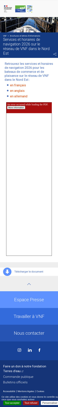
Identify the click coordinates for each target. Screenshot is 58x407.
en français (18, 85)
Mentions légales (26, 391)
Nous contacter (29, 333)
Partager (55, 54)
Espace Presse (29, 299)
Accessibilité (9, 391)
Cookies (40, 391)
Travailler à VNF (29, 316)
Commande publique (18, 377)
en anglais (17, 91)
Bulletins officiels (15, 382)
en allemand (19, 96)
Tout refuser (30, 403)
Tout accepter (12, 403)
